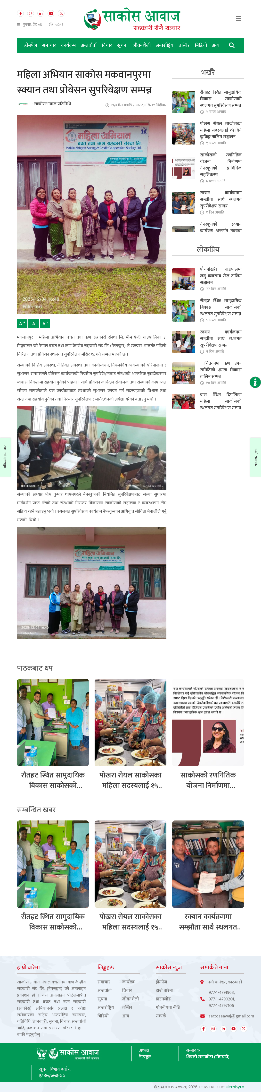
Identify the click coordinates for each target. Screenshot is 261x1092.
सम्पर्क (161, 1016)
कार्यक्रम (69, 45)
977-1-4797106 (221, 1006)
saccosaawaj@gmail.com (231, 1016)
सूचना (123, 45)
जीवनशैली (142, 45)
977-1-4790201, (222, 999)
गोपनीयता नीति (168, 1008)
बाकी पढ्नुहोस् (28, 1034)
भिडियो (201, 45)
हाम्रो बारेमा (164, 991)
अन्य (215, 45)
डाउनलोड (163, 999)
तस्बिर (185, 45)
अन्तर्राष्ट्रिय (165, 45)
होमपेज (30, 45)
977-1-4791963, (222, 993)
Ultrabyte (235, 1087)
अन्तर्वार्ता (89, 45)
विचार (107, 45)
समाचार (49, 45)
